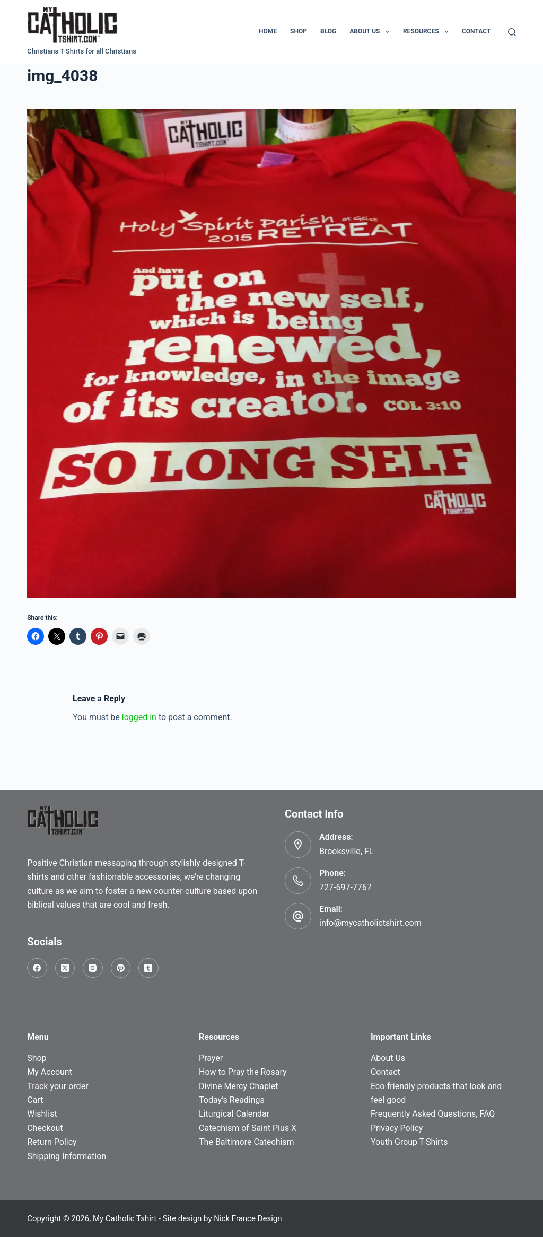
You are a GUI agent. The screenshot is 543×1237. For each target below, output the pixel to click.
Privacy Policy (397, 1128)
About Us (371, 31)
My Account (49, 1072)
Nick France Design (248, 1218)
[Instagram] (93, 968)
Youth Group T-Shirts (409, 1142)
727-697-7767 (345, 887)
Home (268, 31)
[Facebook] (37, 968)
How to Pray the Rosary (243, 1072)
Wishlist (42, 1114)
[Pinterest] (121, 968)
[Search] (512, 32)
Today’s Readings (232, 1100)
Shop (298, 31)
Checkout (45, 1128)
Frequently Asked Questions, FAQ (433, 1114)
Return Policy (51, 1142)
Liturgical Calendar (234, 1114)
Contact (476, 31)
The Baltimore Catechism (246, 1142)
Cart (35, 1100)
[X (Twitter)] (65, 968)
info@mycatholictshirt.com (370, 923)
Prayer (211, 1058)
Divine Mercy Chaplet (238, 1086)
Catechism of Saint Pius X (247, 1128)
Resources (428, 31)
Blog (328, 31)
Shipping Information (66, 1156)
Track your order (57, 1086)
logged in (139, 717)
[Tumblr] (148, 968)
